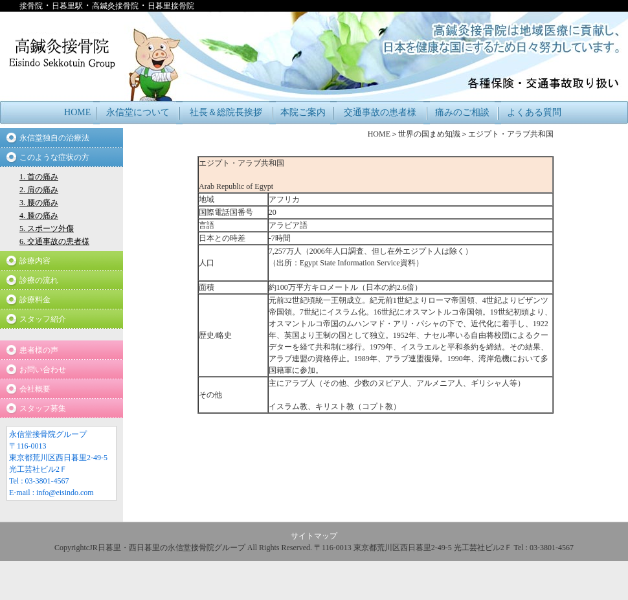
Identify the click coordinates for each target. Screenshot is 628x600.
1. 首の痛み (38, 176)
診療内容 (34, 260)
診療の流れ (38, 280)
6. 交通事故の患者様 (54, 241)
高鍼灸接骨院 (115, 5)
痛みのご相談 (462, 112)
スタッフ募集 (42, 408)
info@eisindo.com (65, 492)
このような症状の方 (54, 157)
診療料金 (34, 299)
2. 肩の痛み (38, 189)
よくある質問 (534, 112)
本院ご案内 (303, 112)
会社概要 (34, 389)
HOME (77, 112)
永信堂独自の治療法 (54, 137)
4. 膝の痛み (38, 215)
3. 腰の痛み (38, 202)
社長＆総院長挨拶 (226, 112)
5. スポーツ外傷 (46, 228)
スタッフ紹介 (42, 319)
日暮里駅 (67, 5)
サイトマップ (314, 535)
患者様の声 (38, 350)
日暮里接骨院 (171, 5)
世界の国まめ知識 (429, 134)
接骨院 (31, 5)
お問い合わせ (42, 369)
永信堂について (138, 112)
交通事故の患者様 (380, 112)
